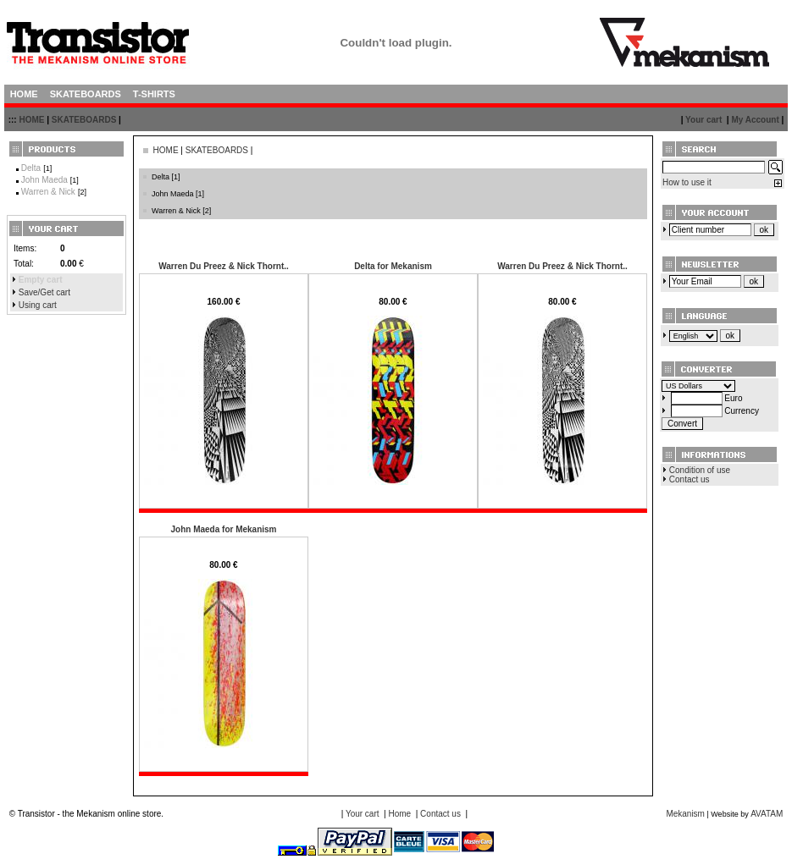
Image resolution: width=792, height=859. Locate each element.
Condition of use (699, 470)
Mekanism (685, 813)
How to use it (687, 182)
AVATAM (766, 813)
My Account (754, 119)
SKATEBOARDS (84, 119)
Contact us (689, 479)
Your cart (703, 119)
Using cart (38, 305)
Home (399, 813)
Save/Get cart (44, 292)
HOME (31, 119)
